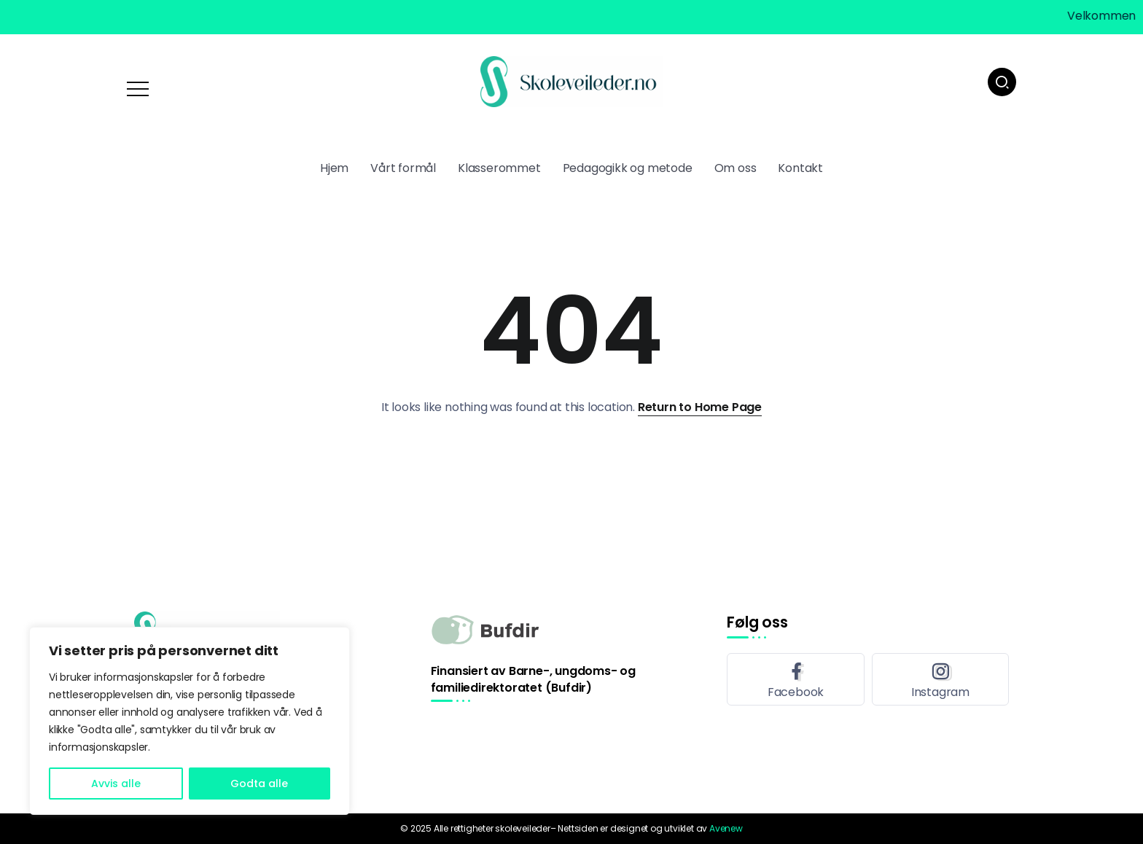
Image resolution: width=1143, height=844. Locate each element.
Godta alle (259, 783)
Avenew (726, 828)
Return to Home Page (700, 407)
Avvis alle (116, 783)
